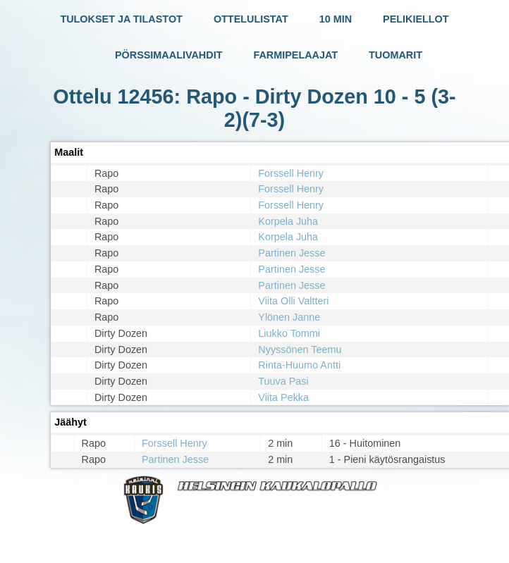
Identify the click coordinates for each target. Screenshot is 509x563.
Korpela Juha (288, 221)
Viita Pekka (283, 397)
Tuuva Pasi (283, 381)
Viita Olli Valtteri (293, 301)
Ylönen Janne (289, 317)
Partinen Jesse (291, 253)
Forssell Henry (291, 173)
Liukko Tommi (289, 333)
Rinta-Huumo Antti (299, 365)
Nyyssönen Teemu (299, 349)
